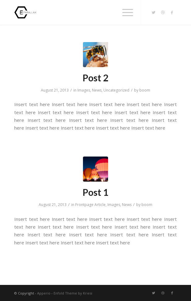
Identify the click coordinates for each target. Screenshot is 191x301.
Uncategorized (116, 90)
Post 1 (95, 192)
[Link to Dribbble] (162, 12)
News (97, 90)
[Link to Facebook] (172, 12)
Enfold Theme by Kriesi (73, 293)
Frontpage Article (90, 204)
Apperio (43, 293)
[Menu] (124, 12)
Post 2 (95, 77)
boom (144, 90)
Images (83, 90)
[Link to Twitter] (153, 12)
